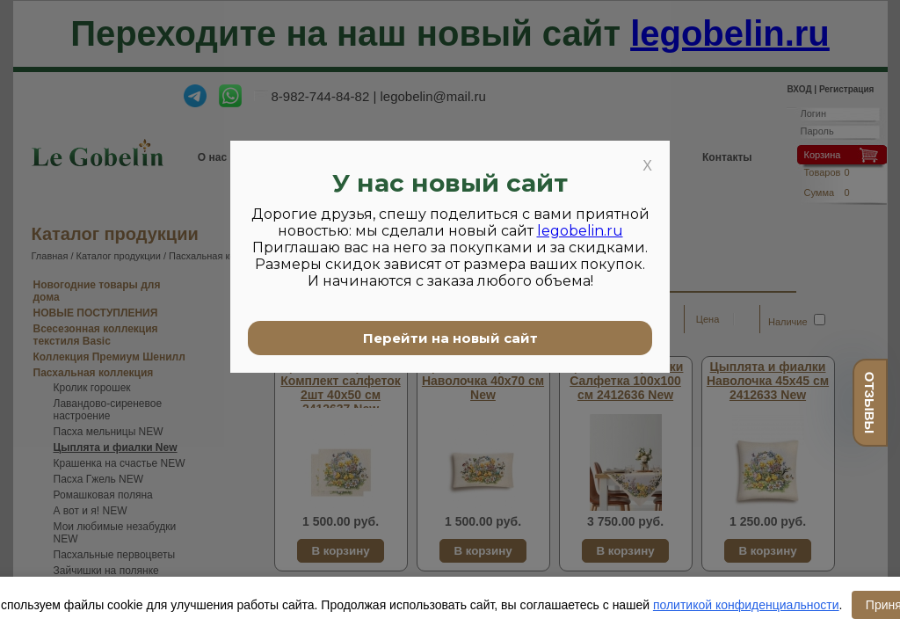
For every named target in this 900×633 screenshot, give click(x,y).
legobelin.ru (580, 230)
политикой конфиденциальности (746, 605)
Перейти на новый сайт (450, 338)
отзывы (869, 402)
